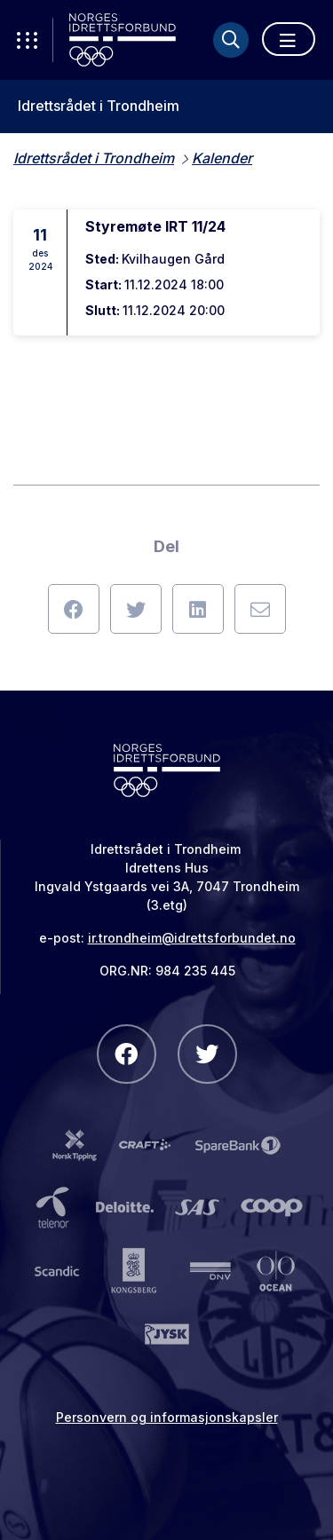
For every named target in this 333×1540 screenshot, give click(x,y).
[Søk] (231, 40)
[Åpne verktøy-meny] (26, 40)
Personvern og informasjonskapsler (167, 1417)
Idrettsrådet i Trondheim (98, 106)
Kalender (222, 158)
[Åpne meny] (288, 39)
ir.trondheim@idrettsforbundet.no (192, 937)
